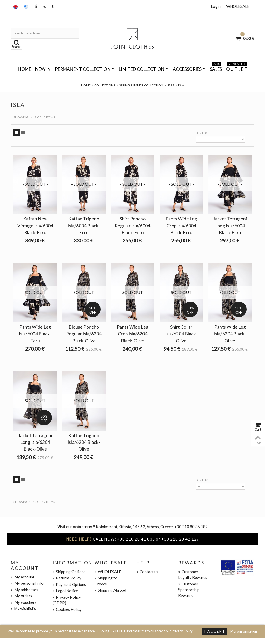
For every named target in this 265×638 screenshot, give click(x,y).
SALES (216, 68)
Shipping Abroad (110, 590)
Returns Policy (67, 578)
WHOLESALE (237, 6)
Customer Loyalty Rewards (192, 574)
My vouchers (24, 602)
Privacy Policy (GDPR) (67, 600)
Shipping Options (69, 571)
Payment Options (69, 584)
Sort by (202, 133)
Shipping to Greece (106, 581)
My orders (21, 595)
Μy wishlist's (23, 608)
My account (22, 576)
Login (216, 6)
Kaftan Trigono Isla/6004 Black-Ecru (84, 225)
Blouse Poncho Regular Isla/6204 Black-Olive (84, 333)
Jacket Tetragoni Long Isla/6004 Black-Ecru (230, 225)
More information (243, 631)
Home (24, 69)
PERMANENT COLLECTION (84, 69)
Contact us (147, 571)
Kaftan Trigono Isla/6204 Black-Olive (84, 442)
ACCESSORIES (189, 69)
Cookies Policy (67, 609)
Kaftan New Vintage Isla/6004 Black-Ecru (35, 225)
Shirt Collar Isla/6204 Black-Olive (181, 333)
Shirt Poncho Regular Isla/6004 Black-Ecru (132, 225)
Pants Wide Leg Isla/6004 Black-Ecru (35, 333)
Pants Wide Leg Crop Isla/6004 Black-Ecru (181, 225)
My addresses (24, 589)
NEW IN (43, 69)
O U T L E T (236, 68)
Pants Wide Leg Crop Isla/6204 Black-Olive (132, 333)
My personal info (27, 583)
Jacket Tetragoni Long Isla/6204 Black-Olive (35, 442)
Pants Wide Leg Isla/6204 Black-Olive (230, 333)
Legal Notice (65, 590)
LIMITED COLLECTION (143, 69)
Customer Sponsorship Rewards (188, 589)
